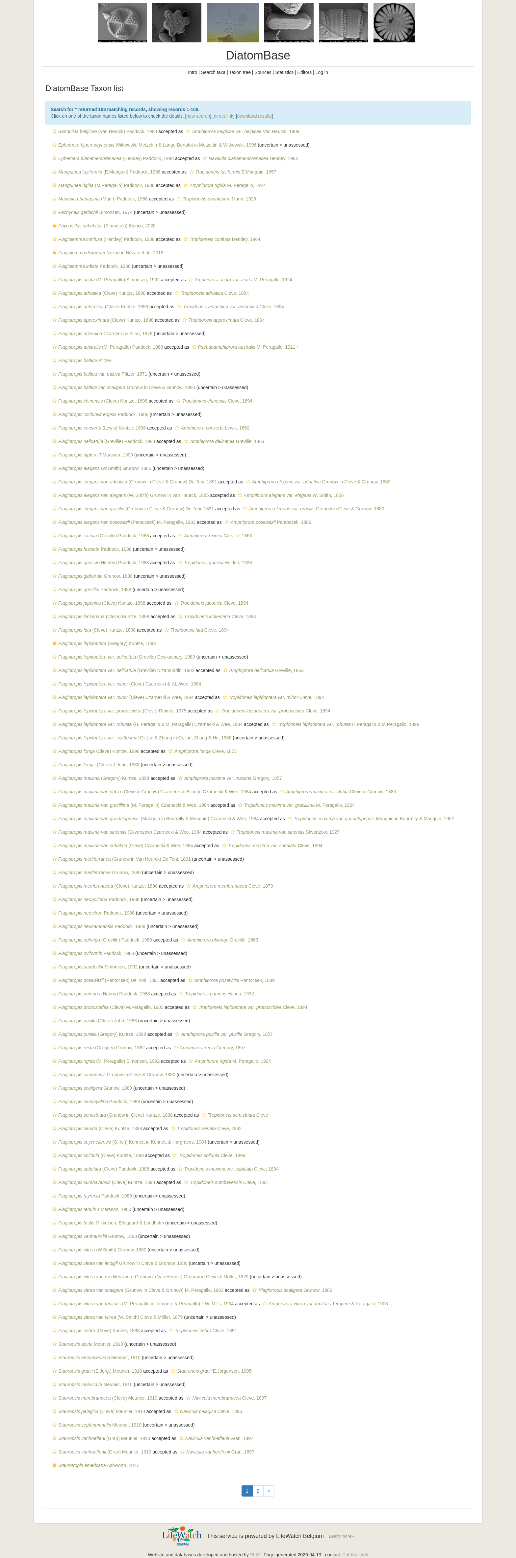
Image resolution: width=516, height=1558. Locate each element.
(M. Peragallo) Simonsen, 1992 (105, 279)
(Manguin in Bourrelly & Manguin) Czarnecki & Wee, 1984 (155, 818)
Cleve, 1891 (202, 1330)
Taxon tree (240, 72)
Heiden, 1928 (214, 562)
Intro (192, 72)
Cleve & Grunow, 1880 (337, 791)
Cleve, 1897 (226, 1398)
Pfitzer (81, 360)
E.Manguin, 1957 (232, 171)
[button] (54, 131)
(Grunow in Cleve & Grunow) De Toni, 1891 (134, 481)
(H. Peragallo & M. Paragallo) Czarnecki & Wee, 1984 (147, 724)
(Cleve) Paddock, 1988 (100, 1169)
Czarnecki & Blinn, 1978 (101, 333)
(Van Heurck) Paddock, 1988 (104, 131)
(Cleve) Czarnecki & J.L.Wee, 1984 (126, 683)
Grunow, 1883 (94, 1236)
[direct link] (224, 116)
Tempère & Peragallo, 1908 (324, 1303)
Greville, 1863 (223, 441)
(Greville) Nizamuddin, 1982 (122, 670)
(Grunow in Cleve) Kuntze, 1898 (112, 1115)
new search (198, 116)
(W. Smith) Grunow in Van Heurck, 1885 (130, 495)
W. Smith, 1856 (290, 495)
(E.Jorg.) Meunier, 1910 (96, 1371)
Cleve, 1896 (207, 1411)
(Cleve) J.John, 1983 (95, 764)
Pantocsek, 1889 (267, 522)
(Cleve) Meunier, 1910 (104, 1398)
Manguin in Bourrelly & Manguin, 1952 (370, 818)
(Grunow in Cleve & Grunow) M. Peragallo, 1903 (137, 1290)
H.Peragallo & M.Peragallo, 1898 (344, 724)
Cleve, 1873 (202, 751)
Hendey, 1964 (249, 158)
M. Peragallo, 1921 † (245, 347)
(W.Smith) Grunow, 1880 (98, 1249)
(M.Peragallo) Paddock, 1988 (103, 185)
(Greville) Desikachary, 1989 (123, 657)
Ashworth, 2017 (95, 1465)
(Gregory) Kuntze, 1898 (103, 643)
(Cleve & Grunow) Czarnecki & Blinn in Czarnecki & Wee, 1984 (151, 791)
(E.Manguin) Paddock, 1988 (106, 171)
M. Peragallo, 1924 (224, 185)
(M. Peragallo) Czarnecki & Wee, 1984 (130, 805)
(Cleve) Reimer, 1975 (118, 710)
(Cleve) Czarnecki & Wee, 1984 (122, 697)
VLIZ (255, 1554)
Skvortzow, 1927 (284, 832)
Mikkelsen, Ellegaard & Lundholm (107, 1222)
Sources (262, 72)
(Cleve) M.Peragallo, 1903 (107, 1007)
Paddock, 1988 (90, 266)
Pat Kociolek (355, 1554)
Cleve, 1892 (205, 1128)
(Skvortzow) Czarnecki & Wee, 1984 (126, 832)
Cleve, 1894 (211, 293)
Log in (322, 72)
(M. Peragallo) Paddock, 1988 (107, 347)
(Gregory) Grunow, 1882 (98, 1047)
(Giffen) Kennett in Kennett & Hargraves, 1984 (128, 1142)
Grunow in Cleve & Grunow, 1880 (123, 387)
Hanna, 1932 (215, 993)
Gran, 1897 (215, 1438)
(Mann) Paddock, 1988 (99, 198)
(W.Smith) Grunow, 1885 (101, 468)
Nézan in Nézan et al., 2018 (107, 252)
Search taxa (213, 72)
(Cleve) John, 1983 (94, 1020)
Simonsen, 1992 (94, 966)
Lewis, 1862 (211, 427)
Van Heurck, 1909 (241, 131)
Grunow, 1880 (92, 576)
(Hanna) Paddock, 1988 (100, 993)
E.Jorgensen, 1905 (210, 1371)
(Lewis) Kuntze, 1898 (98, 427)
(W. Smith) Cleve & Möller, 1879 (117, 1317)
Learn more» (341, 1536)
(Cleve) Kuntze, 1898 (98, 293)
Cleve (234, 1115)
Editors (304, 72)
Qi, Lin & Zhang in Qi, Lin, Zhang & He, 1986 (141, 737)
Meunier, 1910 (87, 1344)
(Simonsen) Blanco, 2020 (103, 225)
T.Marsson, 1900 (92, 454)
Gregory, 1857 (229, 778)
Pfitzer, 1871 (99, 374)
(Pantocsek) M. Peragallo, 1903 (123, 522)
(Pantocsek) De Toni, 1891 (105, 980)
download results (254, 116)
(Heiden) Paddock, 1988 (100, 562)
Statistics (284, 72)
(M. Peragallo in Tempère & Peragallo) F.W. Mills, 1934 (142, 1303)
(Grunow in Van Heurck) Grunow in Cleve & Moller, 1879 (149, 1276)
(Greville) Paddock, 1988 (103, 441)
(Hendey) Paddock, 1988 (112, 158)
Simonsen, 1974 (92, 212)
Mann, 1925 (215, 198)
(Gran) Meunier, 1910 (100, 1438)
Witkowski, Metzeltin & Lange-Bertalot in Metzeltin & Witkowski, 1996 (153, 145)
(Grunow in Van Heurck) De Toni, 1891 (121, 859)
